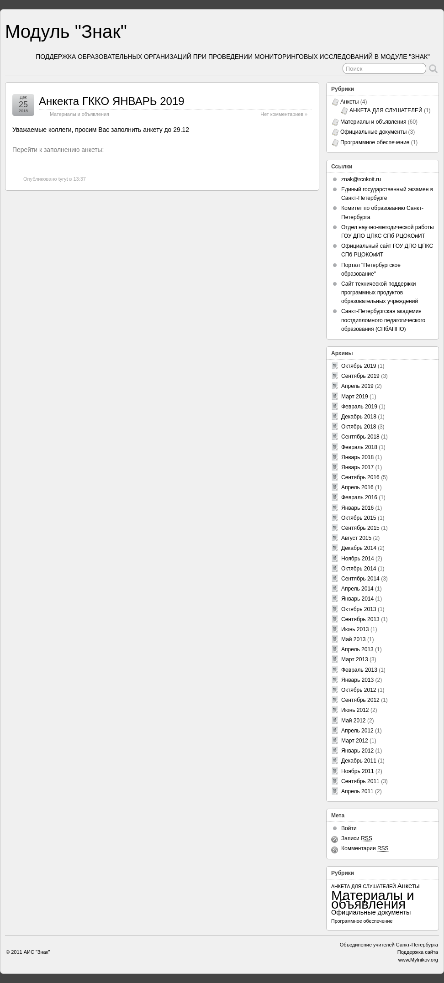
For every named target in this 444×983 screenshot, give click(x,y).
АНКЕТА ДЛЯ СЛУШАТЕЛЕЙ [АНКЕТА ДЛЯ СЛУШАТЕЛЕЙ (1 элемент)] (363, 886)
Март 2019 (354, 396)
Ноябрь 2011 (357, 771)
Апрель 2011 (357, 791)
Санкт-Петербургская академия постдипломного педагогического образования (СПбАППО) (383, 320)
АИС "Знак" (37, 952)
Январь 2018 (357, 457)
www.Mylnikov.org (418, 959)
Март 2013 (354, 659)
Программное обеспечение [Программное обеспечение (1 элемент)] (361, 921)
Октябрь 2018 (358, 427)
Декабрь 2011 (358, 761)
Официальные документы (373, 132)
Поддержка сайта (417, 952)
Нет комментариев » (283, 114)
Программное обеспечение (374, 142)
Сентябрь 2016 (360, 477)
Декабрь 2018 (358, 416)
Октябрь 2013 (358, 609)
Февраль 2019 (359, 406)
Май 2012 (353, 720)
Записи (356, 838)
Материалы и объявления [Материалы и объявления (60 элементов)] (372, 899)
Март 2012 (354, 740)
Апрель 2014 (357, 589)
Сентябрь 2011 (360, 781)
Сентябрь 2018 (360, 437)
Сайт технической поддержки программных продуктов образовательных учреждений (379, 292)
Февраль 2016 (359, 497)
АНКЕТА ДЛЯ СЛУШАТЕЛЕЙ (386, 110)
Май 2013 (353, 639)
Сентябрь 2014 (360, 578)
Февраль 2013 (359, 670)
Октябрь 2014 (358, 568)
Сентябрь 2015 (360, 528)
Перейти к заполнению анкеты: (58, 149)
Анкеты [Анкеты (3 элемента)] (408, 885)
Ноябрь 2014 (357, 558)
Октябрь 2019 (358, 366)
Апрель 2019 (357, 386)
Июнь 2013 (355, 629)
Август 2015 (356, 538)
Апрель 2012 (357, 730)
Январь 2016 (357, 508)
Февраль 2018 (359, 447)
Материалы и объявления (79, 114)
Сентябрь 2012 (360, 700)
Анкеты (349, 102)
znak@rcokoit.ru (361, 179)
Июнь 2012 (355, 710)
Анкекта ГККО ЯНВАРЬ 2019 (112, 101)
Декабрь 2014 (358, 548)
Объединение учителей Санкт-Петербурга (389, 944)
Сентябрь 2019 (360, 376)
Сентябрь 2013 (360, 619)
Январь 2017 (357, 467)
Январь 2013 (357, 680)
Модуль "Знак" (66, 31)
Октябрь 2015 (358, 518)
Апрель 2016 (357, 487)
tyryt (63, 179)
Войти (349, 828)
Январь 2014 (357, 599)
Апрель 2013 (357, 649)
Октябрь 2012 (358, 690)
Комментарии (365, 848)
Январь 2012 (357, 751)
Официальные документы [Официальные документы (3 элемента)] (371, 912)
